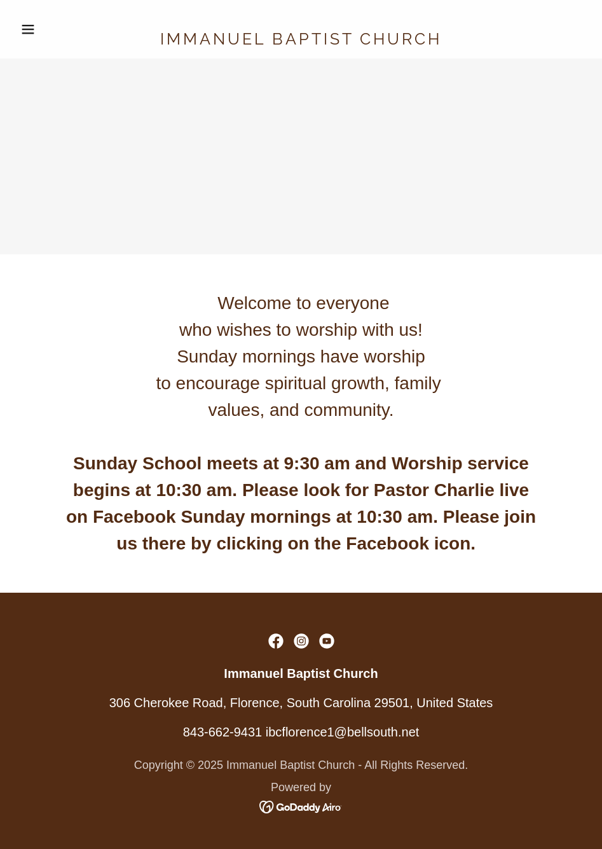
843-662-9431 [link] (223, 732)
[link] (301, 40)
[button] (58, 29)
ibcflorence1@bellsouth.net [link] (343, 732)
